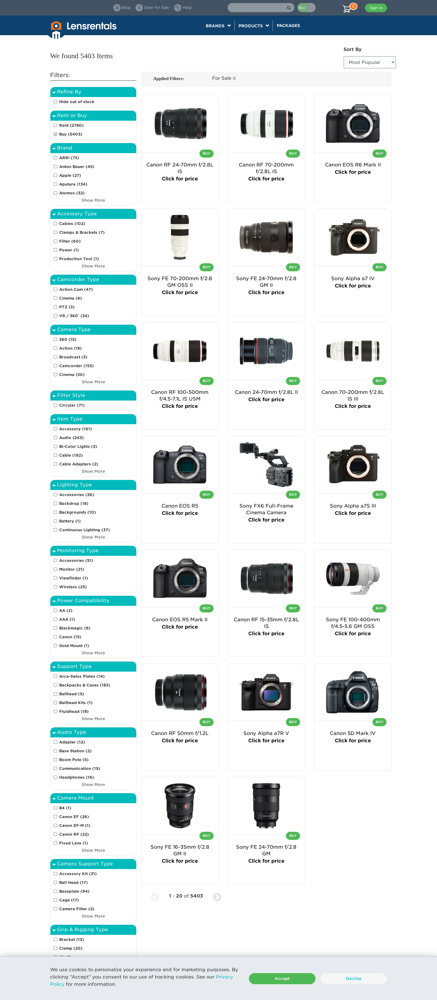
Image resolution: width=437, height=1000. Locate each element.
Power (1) (69, 250)
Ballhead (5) (71, 694)
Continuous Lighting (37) (84, 530)
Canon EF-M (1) (74, 825)
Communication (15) (79, 768)
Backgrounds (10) (77, 512)
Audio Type (71, 732)
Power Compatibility (83, 600)
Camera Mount (75, 798)
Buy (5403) (70, 134)
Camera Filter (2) (76, 909)
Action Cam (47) (76, 289)
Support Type (74, 666)
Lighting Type (74, 485)
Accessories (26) (76, 494)
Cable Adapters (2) (78, 464)
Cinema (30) (72, 374)
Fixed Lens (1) (73, 843)
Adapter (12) (72, 742)
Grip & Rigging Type (82, 929)
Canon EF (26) (74, 816)
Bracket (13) (71, 939)
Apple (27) (70, 175)
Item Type (70, 419)
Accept (282, 978)
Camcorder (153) (76, 366)
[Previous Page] (155, 896)
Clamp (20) (71, 948)
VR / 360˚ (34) (74, 316)
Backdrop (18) (73, 503)
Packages (288, 25)
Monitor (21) (71, 569)
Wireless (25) (73, 587)
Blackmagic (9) (74, 628)
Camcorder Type (78, 279)
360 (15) (67, 339)
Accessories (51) (76, 560)
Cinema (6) (70, 298)
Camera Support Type (85, 864)
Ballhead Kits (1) (76, 702)
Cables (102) (72, 223)
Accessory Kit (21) (78, 873)
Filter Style (71, 395)
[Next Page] (217, 896)
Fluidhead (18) (74, 711)
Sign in (376, 7)
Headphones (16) (76, 777)
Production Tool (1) (79, 259)
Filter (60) (70, 241)
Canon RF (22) (74, 834)
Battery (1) (70, 521)
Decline (353, 978)
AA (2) (66, 610)
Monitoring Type (78, 550)
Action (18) (70, 348)
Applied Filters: (168, 78)
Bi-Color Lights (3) (78, 446)
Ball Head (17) (73, 882)
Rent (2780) (71, 125)
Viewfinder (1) (73, 578)
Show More (93, 200)
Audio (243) (71, 437)
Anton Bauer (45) (76, 166)
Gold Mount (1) (74, 645)
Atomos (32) (72, 193)
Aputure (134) (73, 184)
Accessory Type (77, 213)
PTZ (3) (67, 307)
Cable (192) (71, 455)
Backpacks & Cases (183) (84, 685)
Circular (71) (72, 405)
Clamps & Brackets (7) (82, 232)
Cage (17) (69, 900)
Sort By (352, 49)
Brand (64, 148)
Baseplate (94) (74, 891)
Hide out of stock (76, 101)
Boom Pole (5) (74, 759)
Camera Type (74, 329)
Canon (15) (70, 637)
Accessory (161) (75, 429)
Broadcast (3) (73, 357)
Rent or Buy (72, 115)
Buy (206, 153)
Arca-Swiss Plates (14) (82, 676)
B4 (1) (65, 808)
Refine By (69, 92)
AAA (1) (67, 619)
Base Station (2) (75, 751)
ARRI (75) (69, 158)
